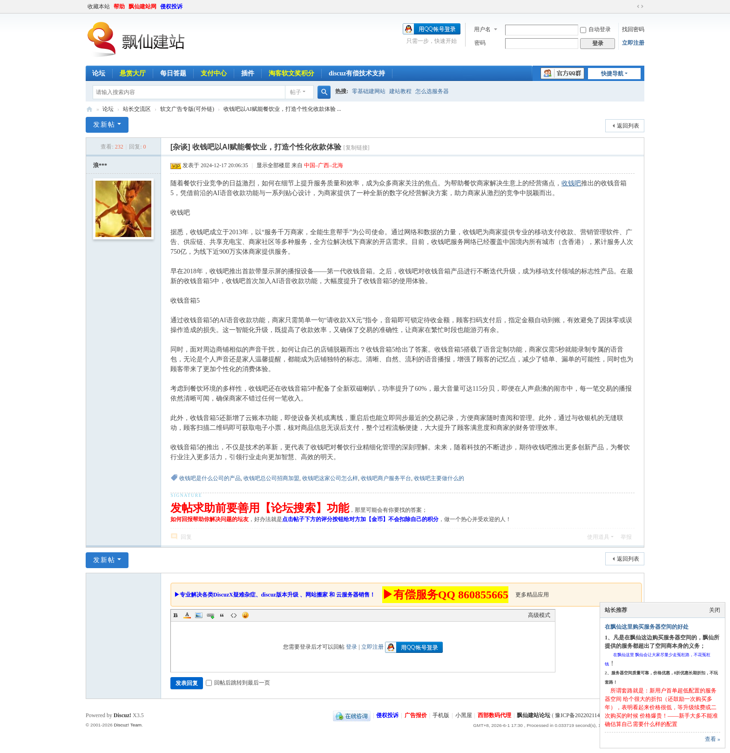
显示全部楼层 (273, 165)
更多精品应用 (532, 594)
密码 (480, 43)
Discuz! (122, 715)
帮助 (119, 6)
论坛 (98, 73)
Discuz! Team (128, 724)
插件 (247, 73)
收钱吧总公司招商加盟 (271, 478)
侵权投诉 (171, 6)
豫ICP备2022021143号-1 (584, 715)
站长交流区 (137, 109)
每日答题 (173, 73)
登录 (351, 647)
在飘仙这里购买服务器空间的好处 (647, 627)
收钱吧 (571, 183)
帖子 (295, 92)
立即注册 (633, 43)
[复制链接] (357, 147)
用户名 (482, 29)
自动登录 (595, 29)
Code (233, 615)
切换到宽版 (640, 6)
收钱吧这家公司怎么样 (330, 478)
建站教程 (400, 91)
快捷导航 (612, 73)
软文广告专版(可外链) (187, 109)
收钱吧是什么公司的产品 (210, 478)
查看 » (712, 739)
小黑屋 (463, 715)
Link (210, 615)
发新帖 (104, 124)
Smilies (245, 615)
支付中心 (214, 73)
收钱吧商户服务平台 (386, 478)
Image (198, 615)
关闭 (714, 610)
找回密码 (633, 29)
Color (187, 615)
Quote (222, 615)
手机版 (441, 715)
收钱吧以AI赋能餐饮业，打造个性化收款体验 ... (282, 109)
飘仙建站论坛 (89, 109)
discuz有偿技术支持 (357, 73)
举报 (626, 537)
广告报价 (416, 715)
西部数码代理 (494, 715)
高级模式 (539, 615)
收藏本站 (99, 6)
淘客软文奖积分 (291, 73)
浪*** (100, 165)
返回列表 (628, 125)
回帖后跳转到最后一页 (238, 682)
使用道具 (598, 537)
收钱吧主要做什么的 (439, 478)
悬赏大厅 (133, 73)
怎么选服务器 (432, 91)
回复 (186, 537)
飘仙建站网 (142, 6)
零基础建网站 (368, 91)
